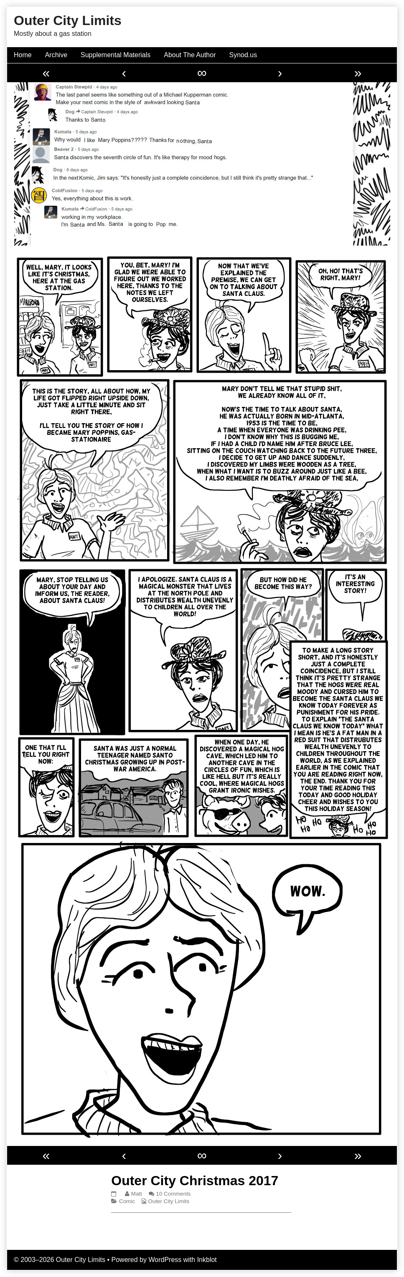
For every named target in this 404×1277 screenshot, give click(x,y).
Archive (56, 54)
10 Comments (173, 1194)
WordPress (164, 1259)
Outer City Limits (169, 1201)
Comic (127, 1201)
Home (23, 54)
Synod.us (243, 54)
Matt (136, 1194)
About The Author (190, 54)
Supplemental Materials (115, 54)
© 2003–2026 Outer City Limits (59, 1259)
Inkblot (207, 1259)
